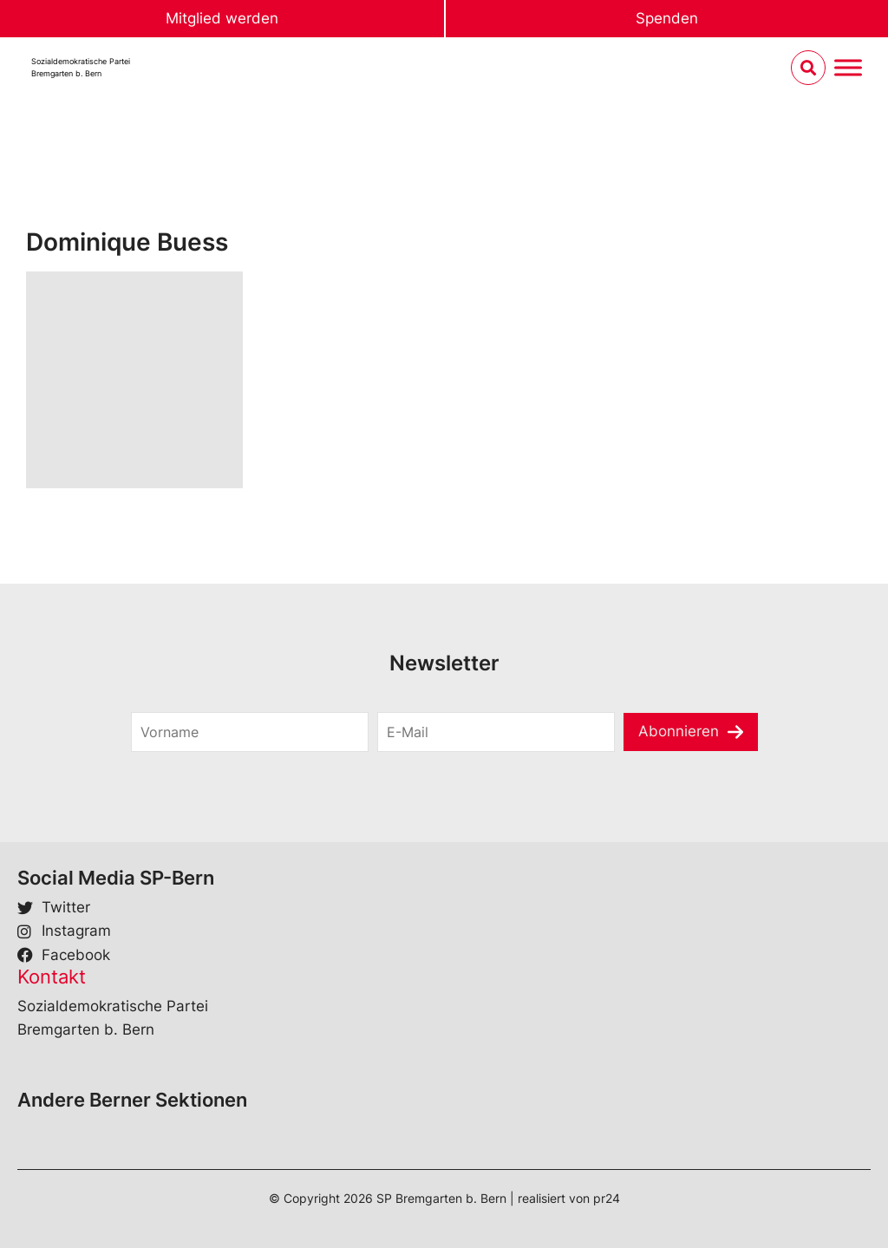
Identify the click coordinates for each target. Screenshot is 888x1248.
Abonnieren (678, 731)
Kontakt (51, 976)
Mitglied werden (222, 18)
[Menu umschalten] (848, 68)
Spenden (667, 18)
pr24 (606, 1198)
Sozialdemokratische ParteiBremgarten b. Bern (80, 67)
